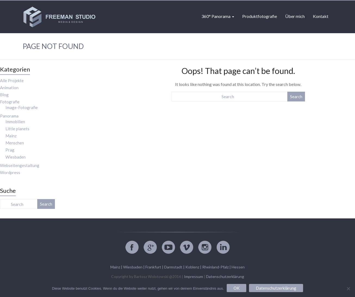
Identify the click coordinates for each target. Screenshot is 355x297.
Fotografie (10, 101)
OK (236, 288)
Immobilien (15, 121)
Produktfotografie (259, 16)
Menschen (14, 142)
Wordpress (10, 172)
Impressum (193, 276)
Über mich (295, 16)
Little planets (17, 128)
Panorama (9, 115)
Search (296, 96)
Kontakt (320, 16)
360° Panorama (216, 16)
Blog (4, 94)
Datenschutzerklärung (225, 276)
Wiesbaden (15, 156)
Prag (9, 149)
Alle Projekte (12, 80)
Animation (9, 87)
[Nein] (348, 288)
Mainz (11, 135)
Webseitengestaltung (19, 165)
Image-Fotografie (21, 107)
